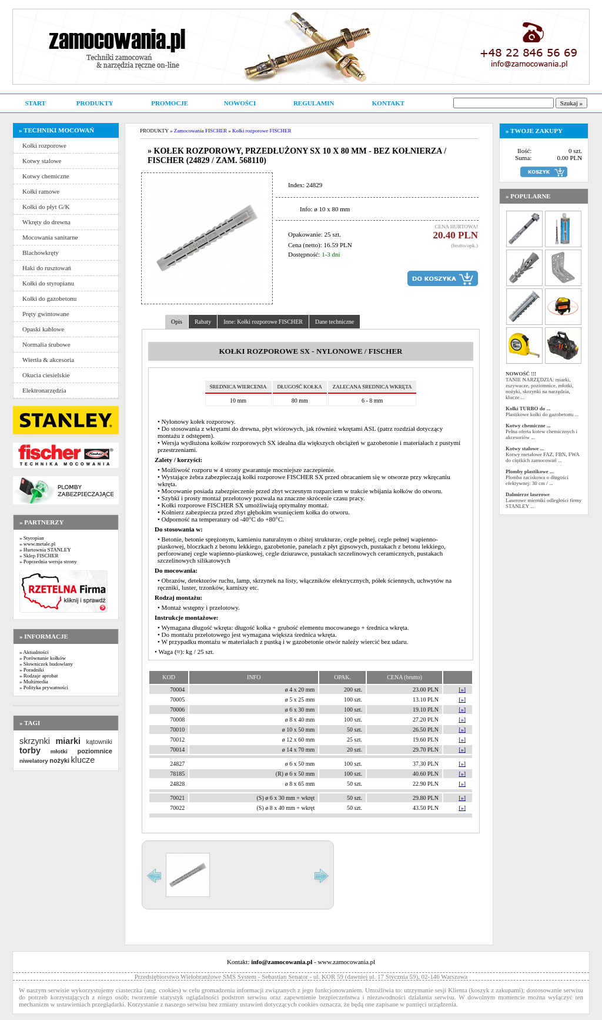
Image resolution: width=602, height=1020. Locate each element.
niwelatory (33, 760)
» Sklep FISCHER (39, 556)
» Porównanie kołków (42, 658)
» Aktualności (34, 652)
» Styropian (31, 538)
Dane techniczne (334, 321)
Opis (176, 321)
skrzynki (34, 741)
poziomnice (95, 751)
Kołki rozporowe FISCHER (262, 131)
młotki (59, 751)
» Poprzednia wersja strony (48, 561)
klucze (83, 760)
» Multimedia (33, 682)
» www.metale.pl (37, 544)
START (35, 103)
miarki (68, 741)
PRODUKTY (94, 103)
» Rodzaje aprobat (38, 676)
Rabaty (203, 321)
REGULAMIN (314, 103)
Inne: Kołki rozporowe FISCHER (263, 321)
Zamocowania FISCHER (200, 131)
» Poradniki (31, 670)
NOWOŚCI (240, 103)
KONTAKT (388, 103)
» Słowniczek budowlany (46, 664)
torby (30, 750)
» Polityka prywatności (43, 687)
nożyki (59, 760)
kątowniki (99, 741)
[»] (462, 689)
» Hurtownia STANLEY (45, 550)
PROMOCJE (169, 103)
